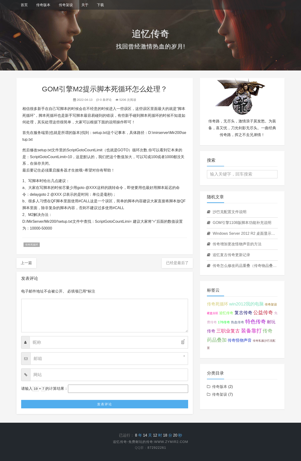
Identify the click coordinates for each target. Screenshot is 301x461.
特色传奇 (255, 321)
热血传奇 (237, 322)
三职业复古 (228, 330)
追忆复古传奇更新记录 (228, 255)
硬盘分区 (212, 313)
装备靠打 (251, 331)
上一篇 (26, 263)
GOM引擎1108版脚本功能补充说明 (239, 223)
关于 (84, 5)
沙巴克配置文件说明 (226, 212)
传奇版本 (43, 5)
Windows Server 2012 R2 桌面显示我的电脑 (242, 233)
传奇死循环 (31, 244)
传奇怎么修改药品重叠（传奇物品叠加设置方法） (242, 266)
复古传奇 (243, 312)
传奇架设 (66, 5)
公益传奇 (263, 312)
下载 (100, 5)
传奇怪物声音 (240, 340)
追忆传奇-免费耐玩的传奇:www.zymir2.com (150, 442)
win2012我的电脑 (246, 303)
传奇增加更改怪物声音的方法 (234, 244)
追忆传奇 (226, 313)
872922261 (156, 447)
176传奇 (224, 322)
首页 (24, 5)
